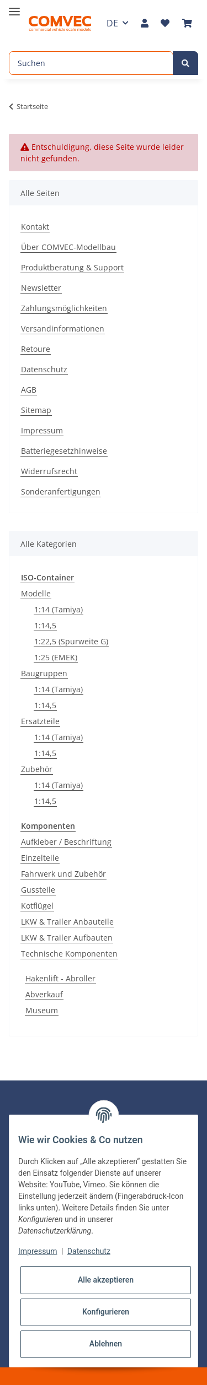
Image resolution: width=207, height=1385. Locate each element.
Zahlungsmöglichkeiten (64, 308)
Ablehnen (105, 1343)
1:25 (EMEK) (55, 657)
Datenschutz (44, 369)
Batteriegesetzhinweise (64, 451)
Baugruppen (44, 673)
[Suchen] (91, 63)
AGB (28, 389)
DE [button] (112, 23)
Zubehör (36, 769)
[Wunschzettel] (165, 23)
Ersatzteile (40, 721)
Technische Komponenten (69, 953)
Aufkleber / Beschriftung (66, 842)
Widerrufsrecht (49, 471)
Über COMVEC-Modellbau (68, 247)
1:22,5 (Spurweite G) (71, 641)
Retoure (35, 349)
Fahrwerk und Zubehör (63, 873)
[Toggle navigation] (14, 7)
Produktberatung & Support (72, 267)
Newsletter (41, 288)
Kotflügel (37, 905)
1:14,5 (45, 625)
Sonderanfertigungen (60, 491)
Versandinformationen (62, 328)
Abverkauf (44, 994)
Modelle (36, 593)
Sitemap (36, 410)
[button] (145, 23)
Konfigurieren (105, 1311)
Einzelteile (40, 857)
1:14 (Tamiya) (58, 609)
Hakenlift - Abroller (60, 978)
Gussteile (38, 889)
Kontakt (35, 226)
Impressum (42, 430)
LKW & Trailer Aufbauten (67, 937)
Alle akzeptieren (106, 1279)
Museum (41, 1010)
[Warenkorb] (187, 23)
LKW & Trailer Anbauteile (67, 921)
